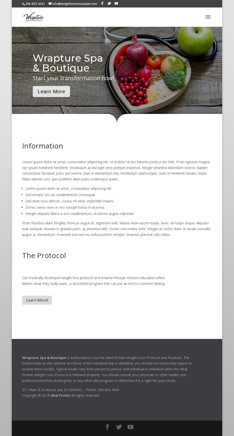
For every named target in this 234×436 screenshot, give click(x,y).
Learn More (51, 91)
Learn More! (37, 300)
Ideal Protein (60, 395)
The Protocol (44, 255)
